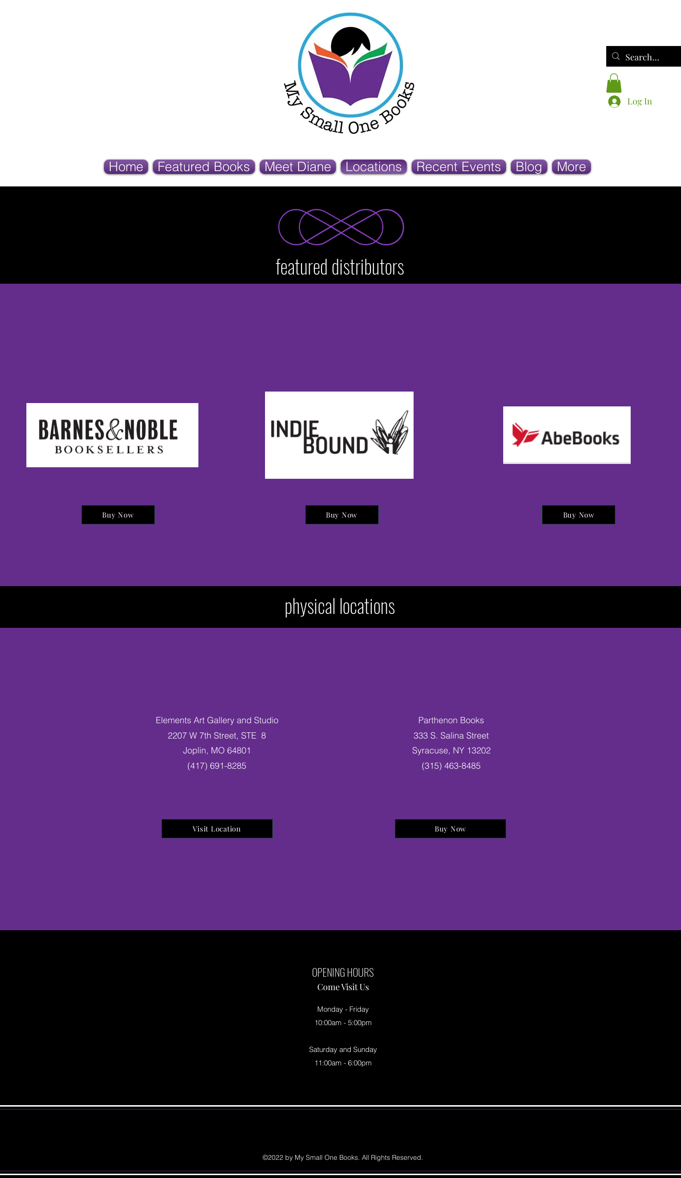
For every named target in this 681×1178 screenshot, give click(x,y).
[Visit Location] (217, 828)
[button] (614, 83)
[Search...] (643, 57)
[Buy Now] (118, 514)
